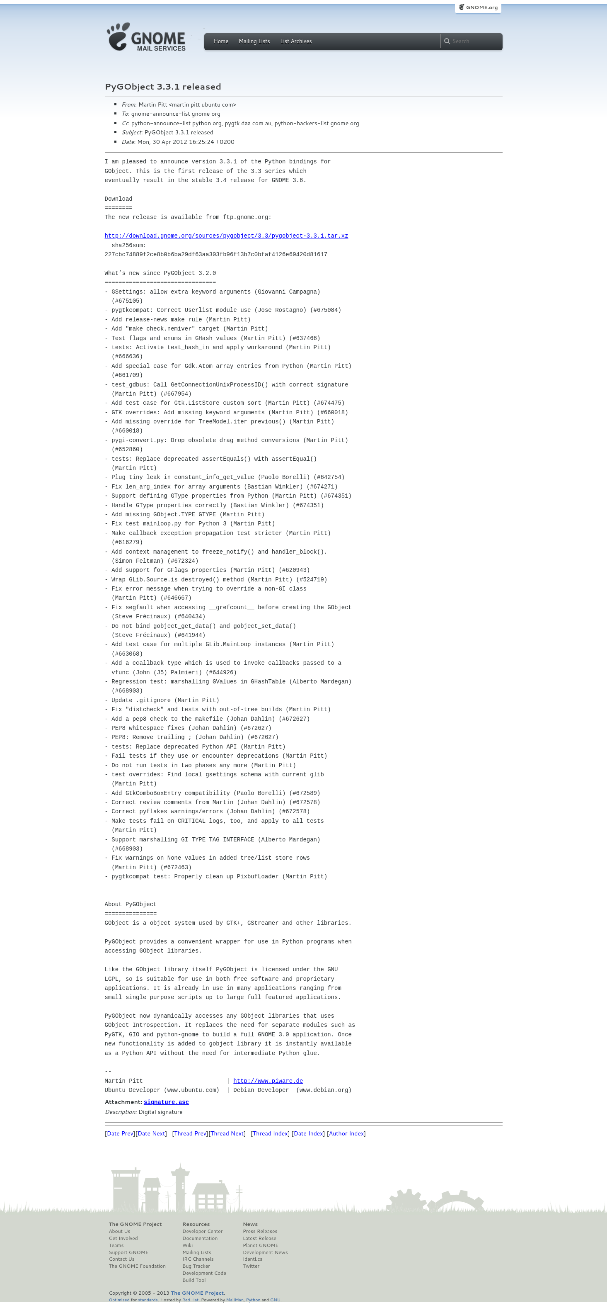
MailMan (235, 1299)
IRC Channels (198, 1258)
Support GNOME (129, 1252)
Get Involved (123, 1238)
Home (221, 41)
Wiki (187, 1245)
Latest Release (259, 1238)
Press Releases (260, 1231)
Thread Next (227, 1133)
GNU (275, 1299)
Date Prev (120, 1133)
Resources (196, 1223)
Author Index (346, 1133)
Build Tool (194, 1279)
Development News (265, 1252)
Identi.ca (253, 1258)
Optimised (119, 1299)
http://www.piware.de (268, 1081)
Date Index (308, 1133)
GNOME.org (482, 7)
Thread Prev (190, 1133)
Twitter (251, 1265)
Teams (116, 1245)
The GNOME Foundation (137, 1265)
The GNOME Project (135, 1223)
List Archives (296, 41)
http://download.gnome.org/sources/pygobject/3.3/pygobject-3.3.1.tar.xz (226, 236)
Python (253, 1299)
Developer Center (202, 1231)
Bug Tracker (196, 1265)
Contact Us (122, 1258)
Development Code (204, 1272)
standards (148, 1299)
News (250, 1223)
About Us (120, 1231)
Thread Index (270, 1133)
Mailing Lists (254, 41)
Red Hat (190, 1299)
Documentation (200, 1238)
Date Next (151, 1133)
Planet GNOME (260, 1245)
